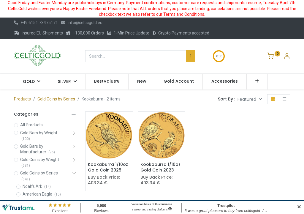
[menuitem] (107, 81)
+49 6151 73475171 (36, 22)
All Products (31, 124)
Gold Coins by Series (56, 99)
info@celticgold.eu (81, 22)
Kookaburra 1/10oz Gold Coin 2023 (160, 167)
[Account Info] (287, 56)
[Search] (190, 56)
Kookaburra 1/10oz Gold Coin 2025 (108, 167)
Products (22, 99)
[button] (257, 81)
